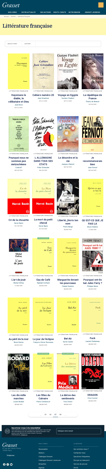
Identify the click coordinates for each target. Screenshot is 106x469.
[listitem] (4, 464)
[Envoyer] (98, 431)
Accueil (6, 16)
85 (46, 415)
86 (51, 415)
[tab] (4, 12)
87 (56, 415)
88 (60, 415)
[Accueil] (11, 5)
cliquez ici (24, 435)
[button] (13, 44)
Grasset (13, 16)
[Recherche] (101, 5)
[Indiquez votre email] (76, 431)
